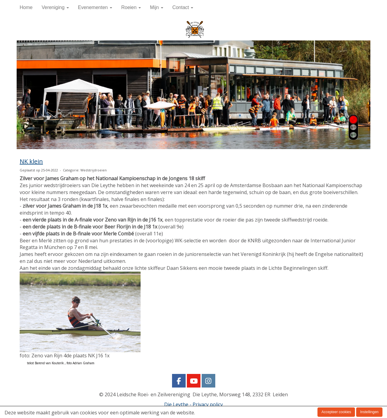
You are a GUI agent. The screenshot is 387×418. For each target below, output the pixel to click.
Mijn (156, 7)
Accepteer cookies (336, 412)
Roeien (131, 7)
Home (26, 7)
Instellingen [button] (369, 412)
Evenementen (95, 7)
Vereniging (55, 7)
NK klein (31, 161)
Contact (183, 7)
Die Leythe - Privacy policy (193, 404)
